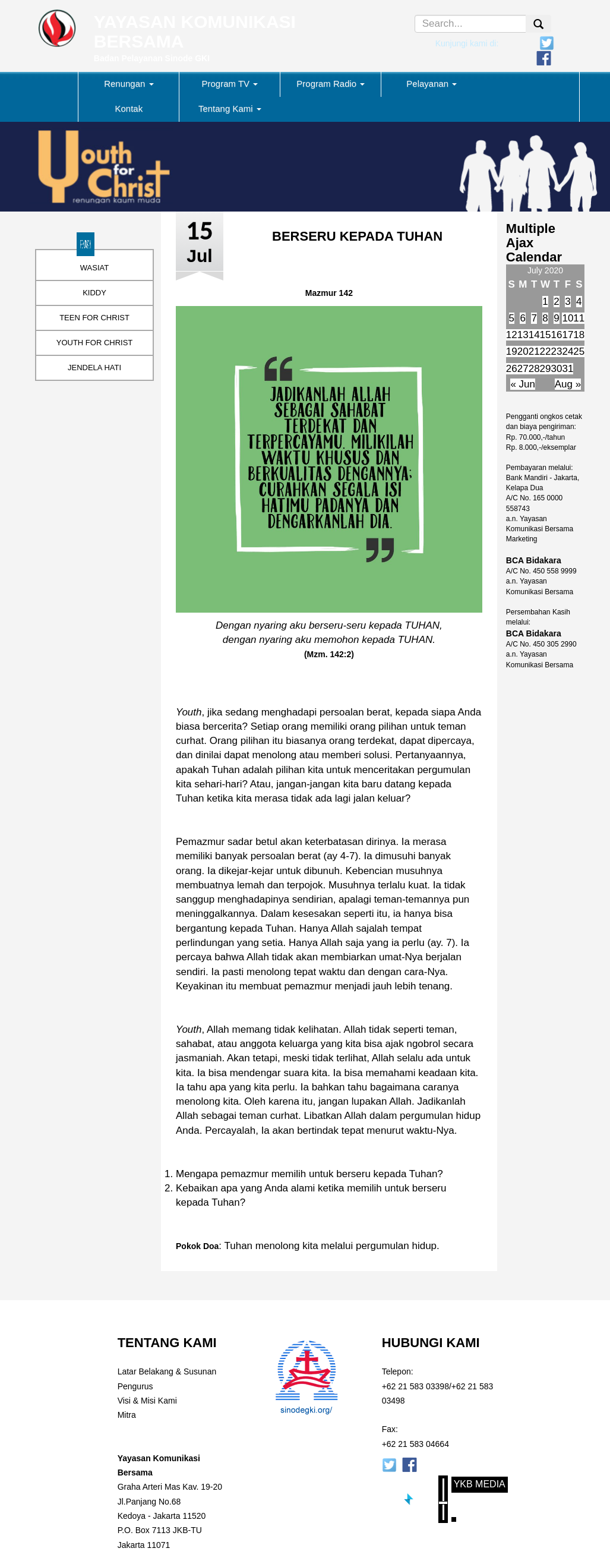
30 (556, 368)
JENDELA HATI (94, 367)
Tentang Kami (229, 108)
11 (578, 318)
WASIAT (94, 267)
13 (523, 334)
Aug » (568, 384)
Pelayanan (431, 83)
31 (567, 368)
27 (523, 368)
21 (534, 351)
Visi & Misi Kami (147, 1400)
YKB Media (479, 1484)
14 (534, 334)
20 (523, 351)
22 (545, 351)
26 (511, 368)
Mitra (127, 1415)
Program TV (229, 83)
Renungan (128, 83)
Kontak (129, 108)
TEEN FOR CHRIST (94, 317)
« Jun (522, 384)
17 (567, 334)
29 (545, 368)
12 (511, 334)
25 (578, 351)
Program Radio (330, 83)
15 (545, 334)
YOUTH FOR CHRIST (94, 342)
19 (511, 351)
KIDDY (94, 292)
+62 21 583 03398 (415, 1386)
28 (534, 368)
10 (567, 318)
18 (578, 334)
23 (556, 351)
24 (567, 351)
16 (556, 334)
